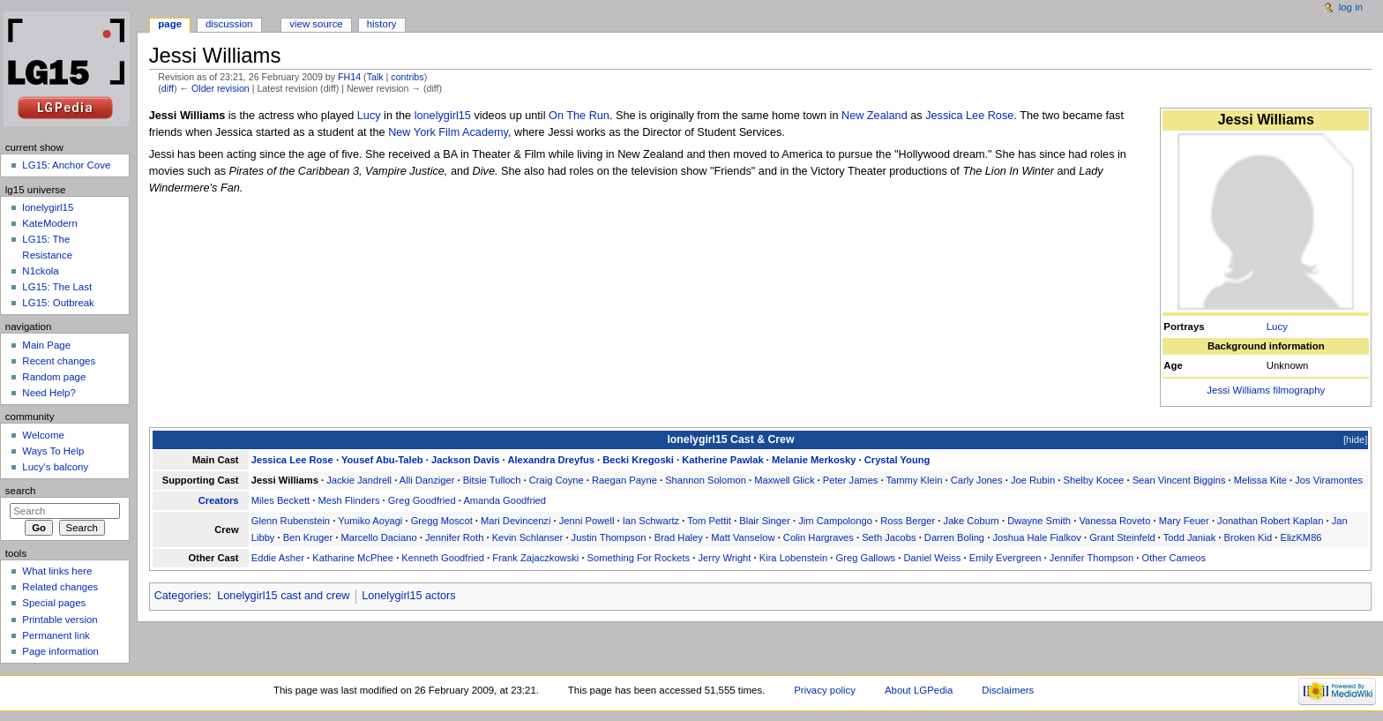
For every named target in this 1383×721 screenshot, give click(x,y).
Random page (54, 377)
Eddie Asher (277, 557)
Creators (218, 500)
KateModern (49, 223)
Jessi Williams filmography (1266, 390)
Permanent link (55, 635)
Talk (375, 76)
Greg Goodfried (422, 500)
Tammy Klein (914, 480)
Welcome (43, 435)
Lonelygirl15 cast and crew (283, 596)
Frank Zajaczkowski (535, 557)
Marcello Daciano (378, 537)
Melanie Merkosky (814, 459)
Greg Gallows (866, 557)
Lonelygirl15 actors (409, 596)
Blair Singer (764, 520)
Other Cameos (1173, 557)
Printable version (59, 619)
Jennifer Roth (454, 537)
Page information (60, 651)
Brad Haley (678, 537)
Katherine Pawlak (722, 459)
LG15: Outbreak (58, 302)
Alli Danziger (427, 480)
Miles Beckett (280, 500)
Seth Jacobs (889, 537)
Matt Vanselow (742, 537)
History (382, 24)
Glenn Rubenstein (290, 520)
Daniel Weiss (932, 557)
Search (20, 490)
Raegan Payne (624, 480)
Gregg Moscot (442, 520)
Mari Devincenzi (515, 520)
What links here (57, 571)
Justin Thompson (609, 537)
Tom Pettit (709, 520)
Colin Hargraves (818, 537)
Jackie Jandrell (359, 480)
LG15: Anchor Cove (66, 165)
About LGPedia (919, 690)
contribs (407, 76)
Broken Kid (1248, 537)
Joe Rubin (1033, 480)
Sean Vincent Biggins (1179, 480)
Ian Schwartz (651, 520)
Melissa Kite (1260, 480)
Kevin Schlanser (528, 537)
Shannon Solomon (705, 480)
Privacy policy (825, 690)
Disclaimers (1008, 690)
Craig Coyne (556, 480)
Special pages (54, 602)
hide (1355, 439)
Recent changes (58, 361)
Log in (1351, 7)
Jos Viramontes (1329, 480)
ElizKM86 (1300, 537)
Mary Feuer (1184, 520)
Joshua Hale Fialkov (1036, 537)
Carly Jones (977, 480)
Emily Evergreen (1005, 557)
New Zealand (874, 115)
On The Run (579, 115)
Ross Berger (907, 520)
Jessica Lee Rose (969, 115)
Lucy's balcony (55, 467)
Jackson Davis (465, 459)
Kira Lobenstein (793, 557)
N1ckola (40, 271)
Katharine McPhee (352, 557)
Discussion (229, 24)
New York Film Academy (448, 132)
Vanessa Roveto (1114, 520)
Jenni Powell (587, 520)
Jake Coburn (971, 520)
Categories (181, 596)
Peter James (850, 480)
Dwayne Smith (1039, 520)
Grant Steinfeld (1122, 537)
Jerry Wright (724, 557)
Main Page (46, 345)
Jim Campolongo (835, 520)
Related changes (60, 587)
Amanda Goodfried (504, 500)
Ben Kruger (308, 537)
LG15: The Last (57, 287)
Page (170, 24)
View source (315, 24)
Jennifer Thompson (1091, 557)
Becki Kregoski (638, 459)
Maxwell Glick (784, 480)
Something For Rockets (639, 557)
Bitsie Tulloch (492, 480)
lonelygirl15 (443, 115)
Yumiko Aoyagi (370, 520)
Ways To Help (53, 451)
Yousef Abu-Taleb (382, 459)
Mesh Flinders (348, 500)
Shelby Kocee (1093, 480)
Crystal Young (897, 459)
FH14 (349, 76)
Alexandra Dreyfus (550, 459)
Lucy (1277, 326)
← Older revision (214, 88)
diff (167, 88)
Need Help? (49, 392)
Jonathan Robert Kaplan (1270, 520)
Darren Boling (954, 537)
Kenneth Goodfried (442, 557)
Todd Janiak (1189, 537)
